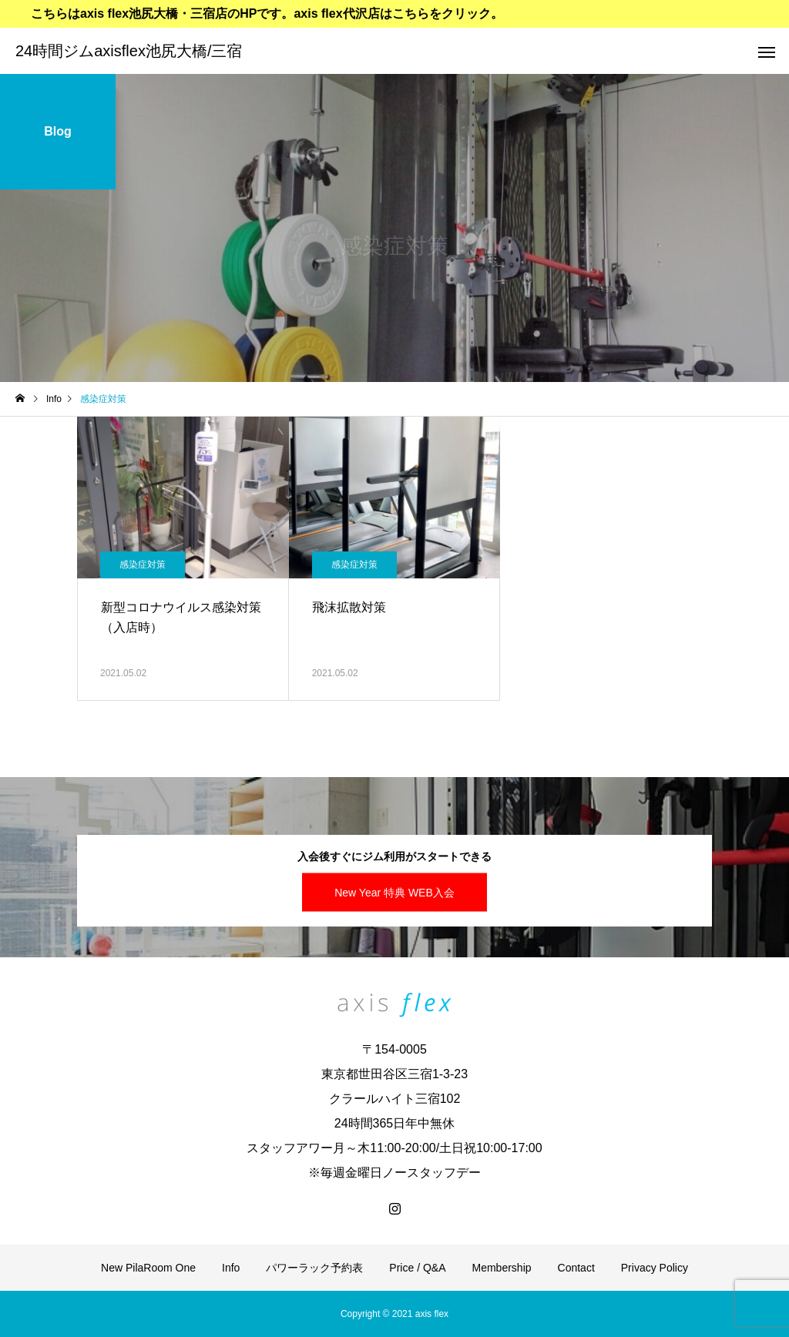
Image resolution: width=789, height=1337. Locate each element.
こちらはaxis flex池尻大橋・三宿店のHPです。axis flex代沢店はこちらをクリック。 (267, 13)
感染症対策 (142, 564)
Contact (576, 1268)
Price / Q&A (417, 1268)
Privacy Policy (654, 1268)
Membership (502, 1268)
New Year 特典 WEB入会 (394, 892)
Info (231, 1268)
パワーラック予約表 (314, 1268)
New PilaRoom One (148, 1268)
